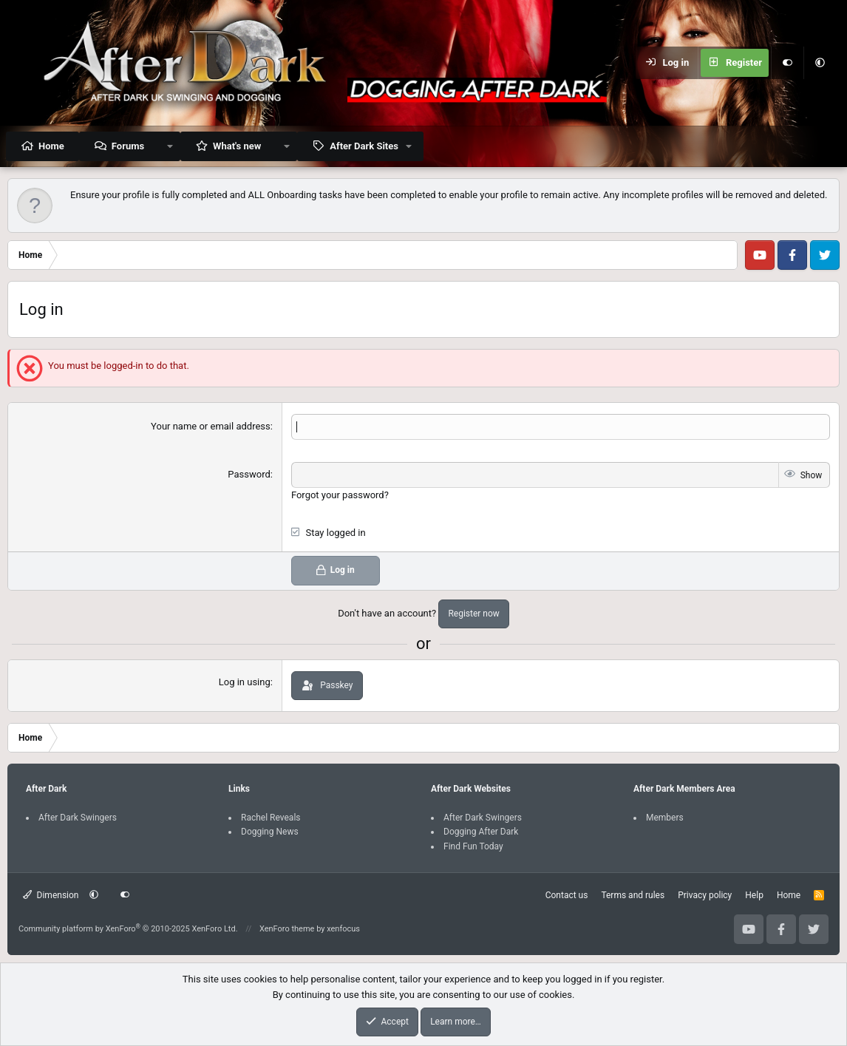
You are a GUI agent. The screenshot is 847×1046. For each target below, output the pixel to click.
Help (754, 895)
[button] (819, 63)
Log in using (245, 681)
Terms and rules (632, 895)
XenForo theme (287, 929)
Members (665, 817)
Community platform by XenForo (128, 929)
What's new (237, 146)
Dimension (50, 895)
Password (249, 474)
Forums (128, 146)
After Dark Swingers (77, 817)
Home (51, 146)
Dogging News (270, 831)
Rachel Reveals (271, 817)
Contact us (566, 895)
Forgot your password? (340, 494)
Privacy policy (705, 895)
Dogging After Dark (480, 831)
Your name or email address (211, 426)
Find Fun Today (473, 846)
